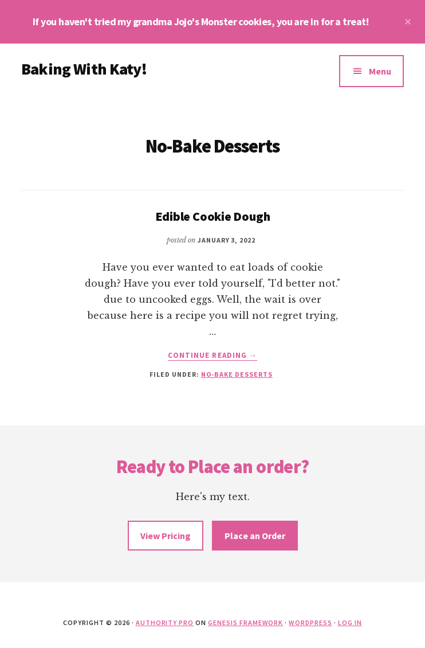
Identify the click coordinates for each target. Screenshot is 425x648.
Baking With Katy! (84, 68)
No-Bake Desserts (237, 374)
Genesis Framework (245, 622)
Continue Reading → (212, 355)
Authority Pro (165, 622)
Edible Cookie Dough (212, 216)
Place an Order (255, 535)
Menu (380, 71)
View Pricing (165, 535)
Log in (350, 622)
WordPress (310, 622)
